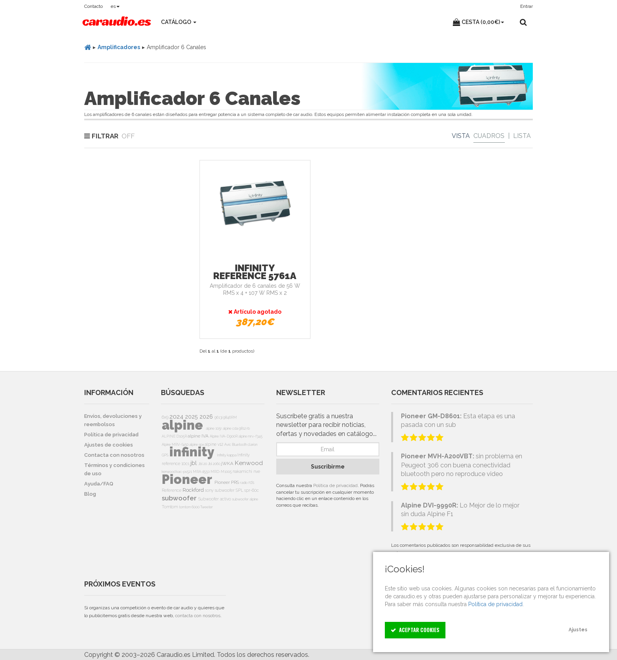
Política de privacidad (335, 485)
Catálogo (178, 22)
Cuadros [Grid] (488, 136)
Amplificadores (119, 47)
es (115, 6)
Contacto (93, 6)
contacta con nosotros (197, 615)
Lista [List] (522, 136)
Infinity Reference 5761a (254, 271)
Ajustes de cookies (108, 445)
